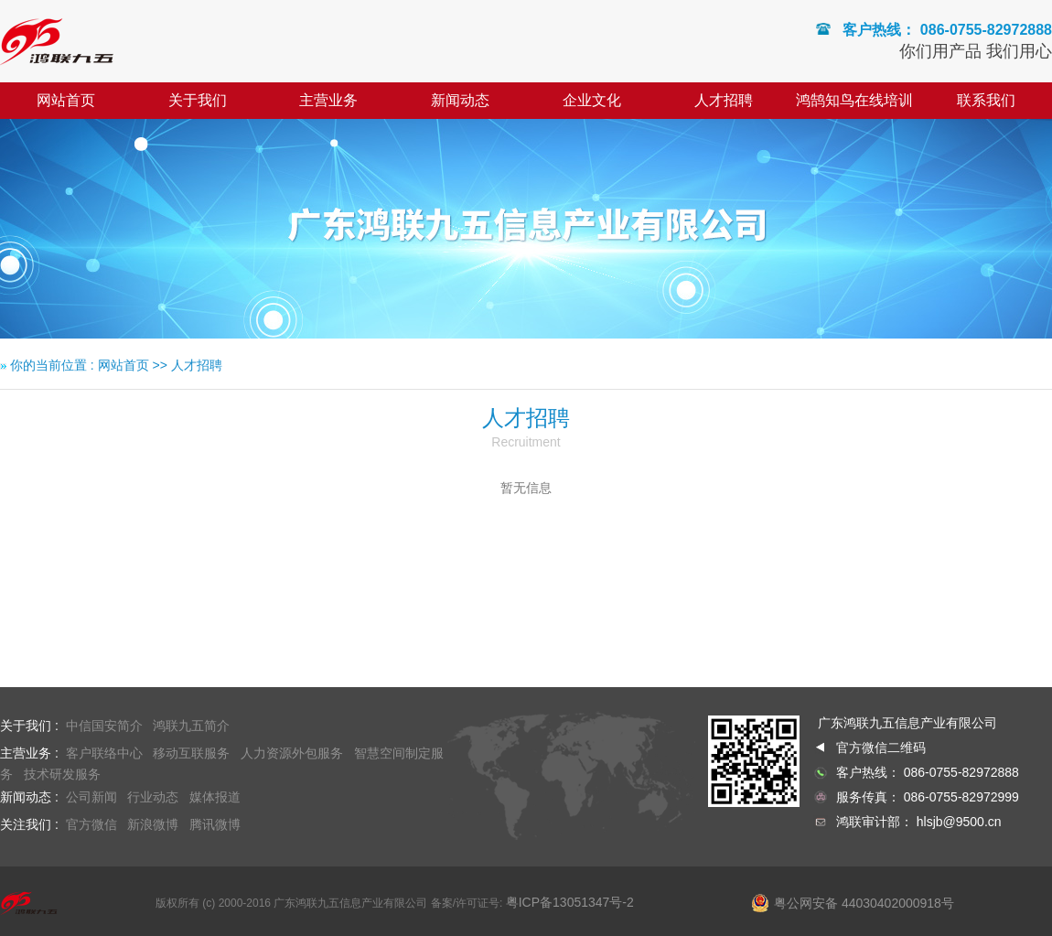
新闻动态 (460, 100)
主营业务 (328, 100)
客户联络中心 (104, 753)
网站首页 (66, 100)
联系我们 (986, 100)
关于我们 (197, 100)
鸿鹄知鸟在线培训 (854, 100)
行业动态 (152, 797)
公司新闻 (91, 797)
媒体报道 (215, 797)
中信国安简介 (104, 725)
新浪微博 (152, 824)
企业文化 (592, 100)
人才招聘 (723, 100)
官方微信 (91, 824)
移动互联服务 (191, 753)
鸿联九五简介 (191, 725)
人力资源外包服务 (292, 753)
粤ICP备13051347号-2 (570, 902)
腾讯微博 (216, 824)
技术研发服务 (62, 774)
